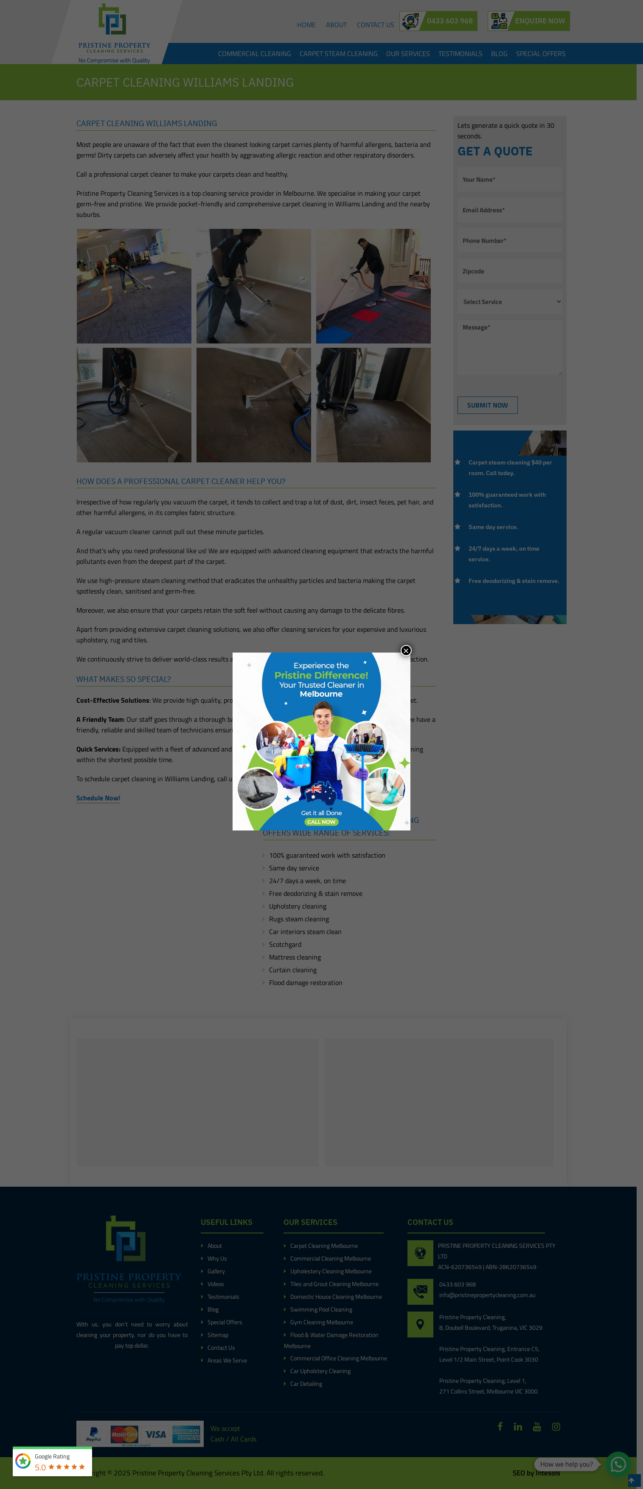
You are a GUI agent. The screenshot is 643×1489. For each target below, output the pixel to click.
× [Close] (406, 650)
